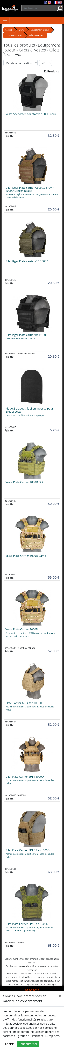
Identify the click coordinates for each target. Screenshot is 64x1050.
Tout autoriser (28, 1044)
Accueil (8, 29)
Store (21, 29)
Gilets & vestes (16, 35)
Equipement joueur (40, 29)
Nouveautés (32, 989)
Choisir (9, 1044)
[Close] (60, 996)
